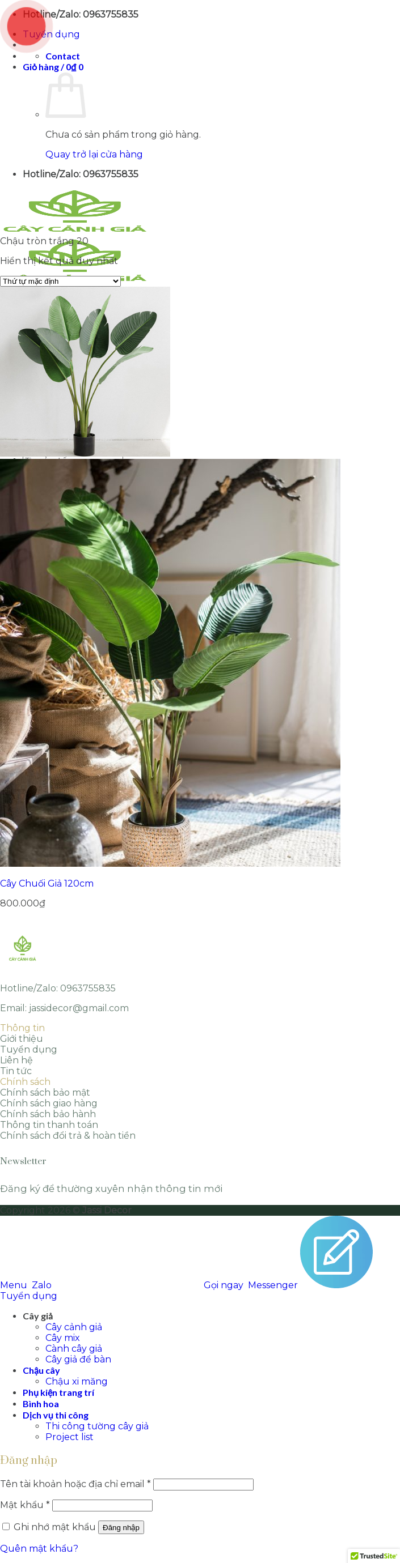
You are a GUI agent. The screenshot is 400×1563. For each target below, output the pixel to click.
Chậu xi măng (76, 1381)
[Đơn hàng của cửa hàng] (60, 281)
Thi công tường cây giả (97, 1426)
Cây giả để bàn (78, 1359)
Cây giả (38, 1315)
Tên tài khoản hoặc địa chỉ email (75, 1484)
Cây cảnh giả (73, 1327)
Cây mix (62, 1337)
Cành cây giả (73, 1348)
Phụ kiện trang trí (58, 1392)
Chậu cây (41, 1370)
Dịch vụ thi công (56, 1414)
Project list (69, 1437)
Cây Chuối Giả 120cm (47, 883)
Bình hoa (41, 1403)
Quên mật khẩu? (39, 1548)
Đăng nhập (121, 1527)
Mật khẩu (25, 1505)
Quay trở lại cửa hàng (94, 154)
